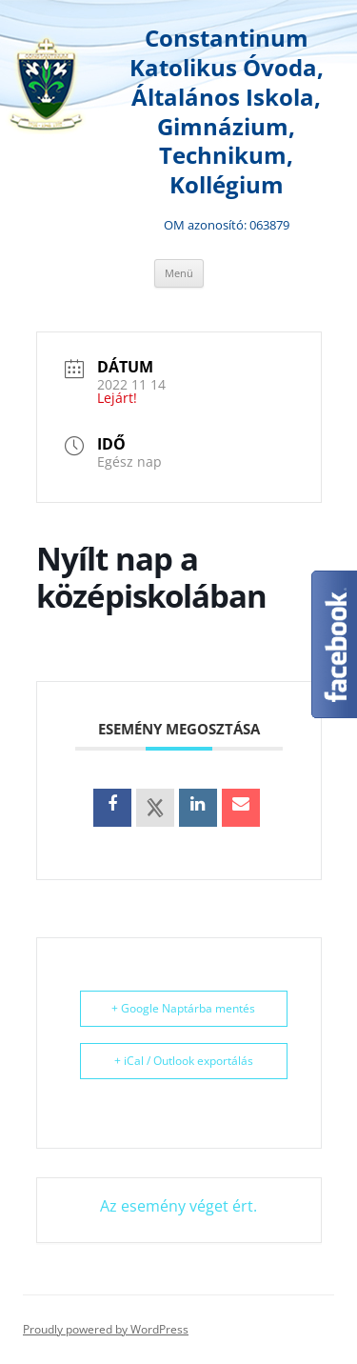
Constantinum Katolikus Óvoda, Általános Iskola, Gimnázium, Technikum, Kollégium (226, 112)
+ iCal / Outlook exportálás (183, 1061)
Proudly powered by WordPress (105, 1329)
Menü (179, 273)
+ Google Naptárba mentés (183, 1008)
